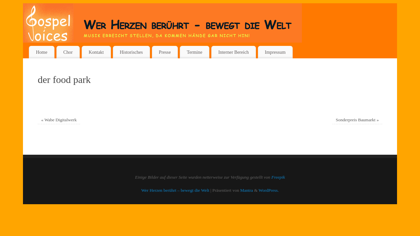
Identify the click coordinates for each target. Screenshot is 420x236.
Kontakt (96, 52)
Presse (165, 52)
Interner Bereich (233, 52)
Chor (68, 52)
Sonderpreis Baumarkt (357, 119)
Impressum (275, 52)
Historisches (131, 52)
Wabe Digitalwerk (59, 119)
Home (41, 52)
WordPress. (269, 190)
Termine (194, 52)
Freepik (278, 177)
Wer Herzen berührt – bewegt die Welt (175, 190)
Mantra (246, 190)
